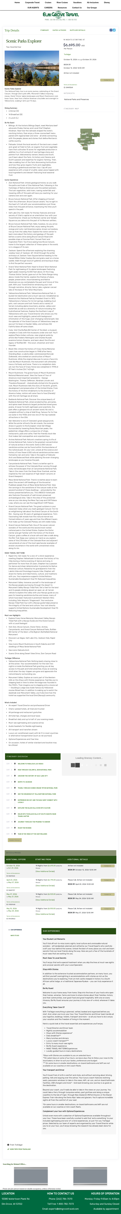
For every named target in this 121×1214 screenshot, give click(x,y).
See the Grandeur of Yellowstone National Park (37, 794)
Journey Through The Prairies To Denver (34, 822)
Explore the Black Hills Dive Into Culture (34, 808)
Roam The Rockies (24, 828)
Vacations (77, 2)
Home (17, 2)
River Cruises (62, 2)
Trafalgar (67, 54)
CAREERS (48, 8)
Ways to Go (15, 935)
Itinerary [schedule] (44, 30)
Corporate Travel (32, 2)
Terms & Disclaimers (70, 84)
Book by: (71, 870)
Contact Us (77, 8)
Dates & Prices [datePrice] (59, 30)
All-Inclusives (93, 2)
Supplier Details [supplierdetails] (77, 30)
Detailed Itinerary (14, 840)
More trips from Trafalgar (19, 1149)
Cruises (48, 2)
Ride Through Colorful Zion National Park (34, 770)
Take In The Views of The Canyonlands (32, 834)
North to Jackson (25, 782)
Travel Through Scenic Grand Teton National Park (37, 788)
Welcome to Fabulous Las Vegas (30, 764)
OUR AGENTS (33, 8)
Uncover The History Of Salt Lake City (33, 776)
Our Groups (92, 8)
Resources (62, 8)
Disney (107, 2)
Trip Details (12, 30)
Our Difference (16, 930)
